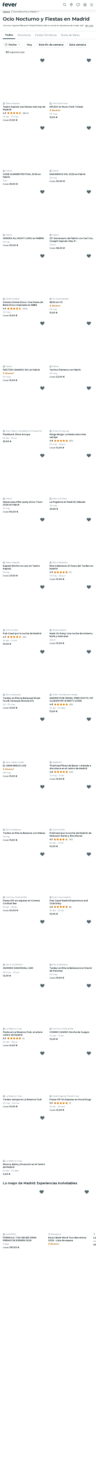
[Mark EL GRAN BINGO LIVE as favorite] (42, 719)
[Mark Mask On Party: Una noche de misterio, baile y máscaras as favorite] (89, 587)
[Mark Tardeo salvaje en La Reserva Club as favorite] (42, 1053)
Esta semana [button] (77, 44)
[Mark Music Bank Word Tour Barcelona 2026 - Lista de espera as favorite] (86, 1192)
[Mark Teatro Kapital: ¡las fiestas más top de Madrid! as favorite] (42, 60)
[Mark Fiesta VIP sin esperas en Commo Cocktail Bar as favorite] (42, 854)
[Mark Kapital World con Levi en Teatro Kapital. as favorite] (42, 519)
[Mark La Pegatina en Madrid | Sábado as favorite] (89, 455)
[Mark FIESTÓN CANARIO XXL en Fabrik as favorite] (42, 323)
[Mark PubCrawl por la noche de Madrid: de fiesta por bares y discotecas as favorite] (89, 787)
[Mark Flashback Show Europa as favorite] (42, 388)
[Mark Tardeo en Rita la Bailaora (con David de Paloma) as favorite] (89, 922)
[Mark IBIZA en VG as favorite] (89, 256)
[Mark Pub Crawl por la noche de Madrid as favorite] (42, 587)
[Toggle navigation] (91, 4)
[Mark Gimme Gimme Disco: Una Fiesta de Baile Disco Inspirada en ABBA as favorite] (42, 256)
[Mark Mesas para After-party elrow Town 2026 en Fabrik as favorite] (42, 455)
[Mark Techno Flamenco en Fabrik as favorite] (89, 323)
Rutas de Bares (70, 35)
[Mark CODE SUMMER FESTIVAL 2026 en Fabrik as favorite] (42, 128)
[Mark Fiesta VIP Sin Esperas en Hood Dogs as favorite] (89, 1053)
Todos (9, 34)
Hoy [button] (29, 44)
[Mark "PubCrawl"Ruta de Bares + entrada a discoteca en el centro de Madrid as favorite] (89, 719)
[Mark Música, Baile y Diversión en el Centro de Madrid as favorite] (42, 1118)
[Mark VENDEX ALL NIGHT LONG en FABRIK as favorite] (42, 192)
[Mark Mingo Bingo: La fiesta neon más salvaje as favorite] (89, 388)
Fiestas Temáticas (46, 35)
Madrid (6, 11)
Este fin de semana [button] (51, 44)
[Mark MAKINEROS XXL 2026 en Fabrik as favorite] (89, 128)
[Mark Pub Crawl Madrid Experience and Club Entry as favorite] (89, 854)
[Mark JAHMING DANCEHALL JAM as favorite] (42, 922)
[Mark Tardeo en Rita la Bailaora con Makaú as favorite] (42, 787)
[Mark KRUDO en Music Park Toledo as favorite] (89, 60)
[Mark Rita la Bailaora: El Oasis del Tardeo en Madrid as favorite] (89, 519)
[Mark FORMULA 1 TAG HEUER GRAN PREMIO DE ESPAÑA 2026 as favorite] (41, 1192)
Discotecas (24, 35)
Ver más (89, 25)
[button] (26, 11)
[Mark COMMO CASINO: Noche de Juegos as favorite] (89, 985)
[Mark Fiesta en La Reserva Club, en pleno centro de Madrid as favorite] (42, 985)
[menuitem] (9, 35)
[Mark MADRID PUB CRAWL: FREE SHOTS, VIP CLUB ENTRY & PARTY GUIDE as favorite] (89, 652)
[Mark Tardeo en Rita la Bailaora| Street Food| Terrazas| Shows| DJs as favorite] (42, 652)
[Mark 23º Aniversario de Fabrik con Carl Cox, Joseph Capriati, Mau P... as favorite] (89, 192)
